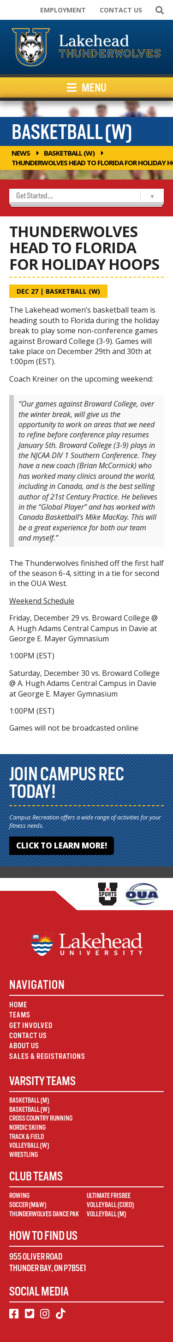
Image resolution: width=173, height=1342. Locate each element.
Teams (19, 1015)
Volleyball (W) (29, 1145)
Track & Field (26, 1136)
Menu (87, 87)
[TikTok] (60, 1313)
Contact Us (121, 10)
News (21, 152)
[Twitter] (29, 1313)
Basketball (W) (69, 152)
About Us (24, 1045)
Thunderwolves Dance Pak (44, 1214)
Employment (63, 10)
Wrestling (23, 1154)
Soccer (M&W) (27, 1204)
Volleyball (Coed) (110, 1204)
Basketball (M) (29, 1100)
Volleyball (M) (106, 1214)
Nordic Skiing (27, 1127)
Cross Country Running (40, 1118)
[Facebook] (13, 1313)
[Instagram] (44, 1313)
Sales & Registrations (47, 1056)
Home (18, 1004)
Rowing (19, 1195)
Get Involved (31, 1025)
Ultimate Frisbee (109, 1195)
